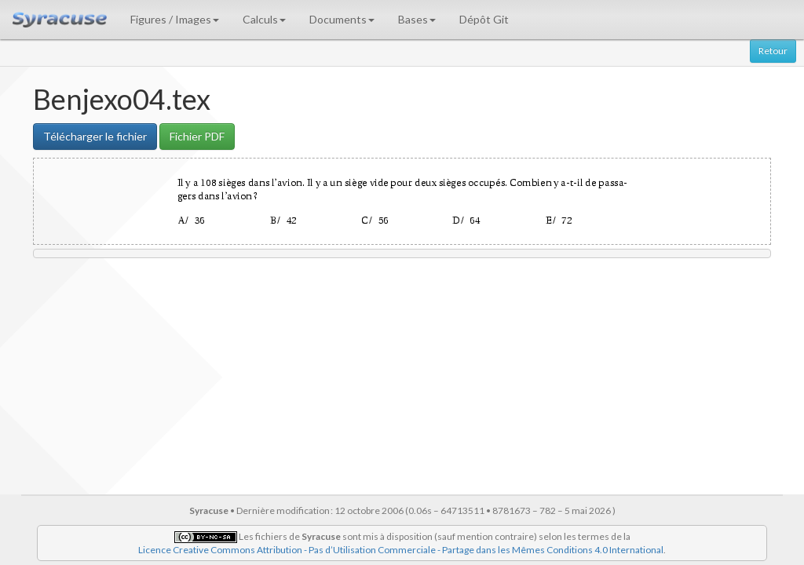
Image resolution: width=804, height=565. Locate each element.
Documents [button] (342, 19)
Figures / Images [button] (174, 19)
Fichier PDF (197, 136)
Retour (773, 50)
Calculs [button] (264, 19)
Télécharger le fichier (95, 136)
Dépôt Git (484, 19)
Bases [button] (417, 19)
